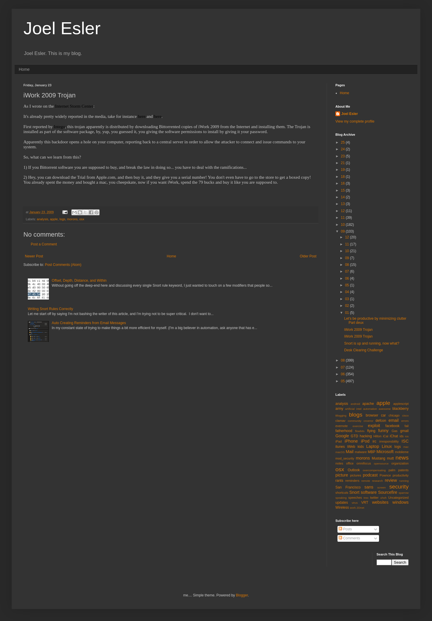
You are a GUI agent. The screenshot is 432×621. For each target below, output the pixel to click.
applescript (401, 403)
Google (342, 436)
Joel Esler (61, 28)
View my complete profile (354, 121)
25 (343, 142)
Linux (387, 446)
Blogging (340, 415)
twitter (374, 497)
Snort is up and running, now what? (371, 343)
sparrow (404, 492)
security (399, 487)
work (353, 507)
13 (343, 204)
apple (54, 219)
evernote (341, 426)
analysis (42, 219)
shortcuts (341, 492)
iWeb (351, 447)
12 (343, 211)
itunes (340, 447)
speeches (355, 497)
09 (343, 231)
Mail (349, 451)
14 (343, 197)
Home (24, 69)
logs (62, 219)
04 (347, 292)
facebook (392, 426)
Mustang (378, 458)
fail (406, 426)
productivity (400, 475)
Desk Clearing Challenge (363, 350)
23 (343, 156)
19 (343, 170)
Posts (345, 529)
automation (370, 408)
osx (81, 219)
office (350, 463)
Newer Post (34, 256)
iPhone (351, 441)
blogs (355, 415)
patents (403, 470)
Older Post (308, 256)
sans (368, 487)
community (354, 420)
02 (347, 306)
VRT (364, 502)
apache (368, 404)
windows (400, 502)
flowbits (359, 431)
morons (72, 219)
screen (381, 487)
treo (366, 497)
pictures (355, 475)
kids (361, 447)
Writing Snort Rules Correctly (50, 309)
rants (339, 481)
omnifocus (363, 463)
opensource (381, 463)
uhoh (383, 497)
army (339, 409)
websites (380, 502)
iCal (385, 436)
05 (347, 285)
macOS (340, 452)
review (391, 480)
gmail (404, 431)
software (369, 492)
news (402, 458)
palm (391, 470)
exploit (374, 425)
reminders (352, 480)
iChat (394, 436)
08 (347, 265)
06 (347, 278)
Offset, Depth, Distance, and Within (79, 280)
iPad (338, 441)
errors (405, 420)
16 (343, 183)
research (377, 480)
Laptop (372, 446)
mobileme (402, 452)
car (383, 415)
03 (347, 299)
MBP (371, 452)
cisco (405, 415)
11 (343, 218)
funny (383, 430)
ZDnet (360, 507)
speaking (341, 497)
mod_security (344, 458)
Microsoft (384, 451)
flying (371, 431)
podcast (370, 475)
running (404, 480)
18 (343, 177)
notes (339, 463)
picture (341, 475)
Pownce (385, 475)
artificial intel (353, 408)
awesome (385, 408)
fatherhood (343, 431)
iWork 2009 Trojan (358, 330)
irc (374, 441)
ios (407, 436)
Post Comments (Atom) (63, 265)
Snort (354, 492)
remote (365, 480)
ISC (405, 441)
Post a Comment (44, 244)
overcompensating (374, 470)
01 (347, 313)
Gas (394, 431)
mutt (390, 458)
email (394, 420)
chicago (394, 415)
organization (400, 463)
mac (406, 446)
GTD (354, 436)
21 (343, 163)
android (355, 403)
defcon (381, 421)
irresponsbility (389, 441)
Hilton (377, 436)
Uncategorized (398, 497)
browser (372, 415)
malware (361, 452)
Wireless (342, 507)
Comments (349, 538)
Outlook (354, 470)
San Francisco (348, 487)
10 (343, 225)
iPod (365, 441)
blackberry (400, 409)
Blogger (242, 595)
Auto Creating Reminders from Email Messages (89, 323)
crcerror (368, 420)
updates (341, 502)
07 (347, 271)
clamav (340, 420)
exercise (358, 426)
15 (343, 190)
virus (355, 502)
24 (343, 149)
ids (402, 436)
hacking (366, 436)
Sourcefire (387, 492)
